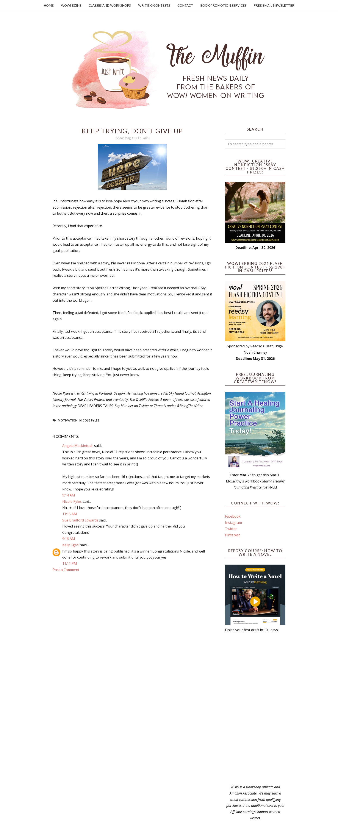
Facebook (233, 516)
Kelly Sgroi (70, 545)
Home (49, 5)
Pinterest (232, 535)
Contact (185, 5)
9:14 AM (68, 495)
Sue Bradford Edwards (80, 520)
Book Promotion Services (223, 5)
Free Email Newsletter (274, 5)
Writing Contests (154, 5)
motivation (68, 420)
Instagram (233, 522)
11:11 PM (69, 563)
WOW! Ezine (71, 5)
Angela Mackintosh (77, 445)
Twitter (231, 528)
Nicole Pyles (89, 420)
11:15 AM (69, 514)
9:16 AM (68, 538)
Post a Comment (66, 569)
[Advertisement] (255, 708)
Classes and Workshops (110, 5)
